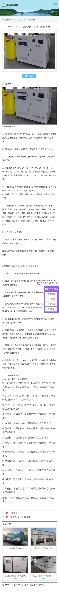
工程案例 (31, 20)
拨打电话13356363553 (28, 76)
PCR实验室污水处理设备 (20, 517)
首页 (21, 20)
